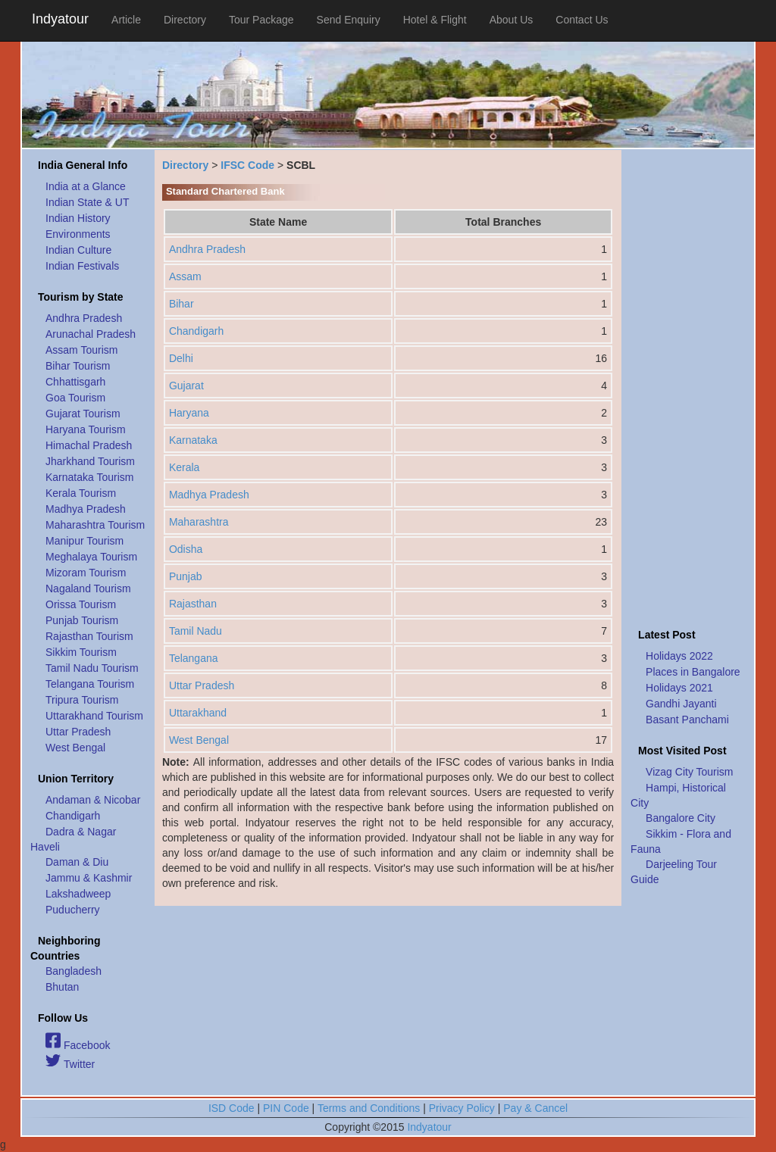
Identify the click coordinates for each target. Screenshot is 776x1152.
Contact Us (581, 20)
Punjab (185, 576)
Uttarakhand (198, 713)
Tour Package (261, 20)
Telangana (193, 658)
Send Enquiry (348, 20)
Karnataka (193, 440)
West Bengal (199, 740)
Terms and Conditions (369, 1108)
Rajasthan (193, 604)
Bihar (181, 304)
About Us (512, 20)
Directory (185, 20)
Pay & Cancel (535, 1108)
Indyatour (60, 19)
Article (126, 20)
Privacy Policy (462, 1108)
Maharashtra (199, 522)
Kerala (184, 467)
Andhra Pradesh (207, 249)
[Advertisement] (688, 385)
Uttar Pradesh (201, 685)
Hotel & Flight (435, 20)
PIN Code (286, 1108)
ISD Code (231, 1108)
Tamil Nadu (195, 631)
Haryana (189, 413)
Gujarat (186, 385)
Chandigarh (196, 331)
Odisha (185, 549)
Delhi (181, 358)
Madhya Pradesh (209, 495)
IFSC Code (247, 165)
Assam (185, 276)
